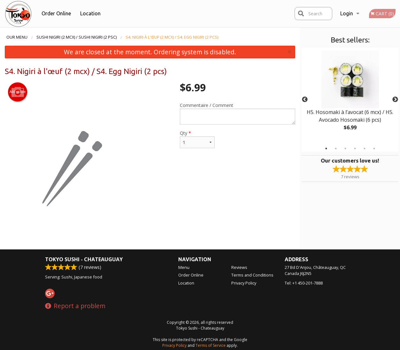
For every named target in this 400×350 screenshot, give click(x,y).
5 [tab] (364, 148)
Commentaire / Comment (237, 113)
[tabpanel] (350, 95)
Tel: (304, 283)
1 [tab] (326, 148)
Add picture (18, 92)
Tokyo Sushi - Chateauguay (84, 259)
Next (395, 99)
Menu (183, 267)
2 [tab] (336, 148)
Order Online (56, 13)
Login (346, 13)
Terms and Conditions (252, 275)
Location (90, 13)
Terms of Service (211, 345)
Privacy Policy (243, 283)
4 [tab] (355, 148)
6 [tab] (374, 148)
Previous (305, 99)
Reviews (239, 267)
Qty (197, 139)
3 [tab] (345, 148)
